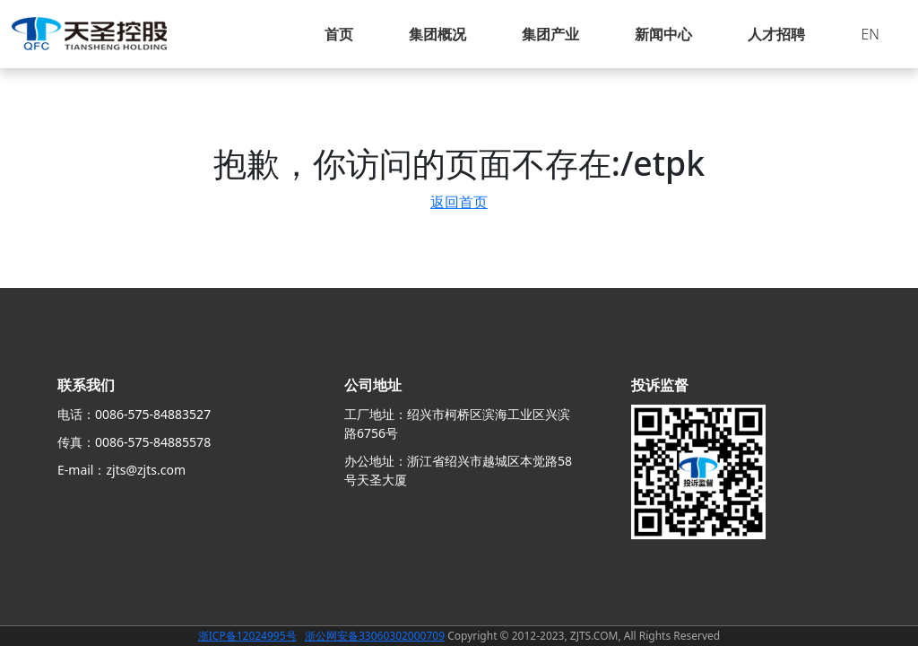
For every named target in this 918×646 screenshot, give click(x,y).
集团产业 (550, 34)
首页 (339, 34)
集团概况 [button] (437, 34)
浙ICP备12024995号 (247, 635)
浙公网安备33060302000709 (375, 635)
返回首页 (459, 202)
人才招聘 (776, 34)
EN (870, 34)
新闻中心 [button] (663, 34)
